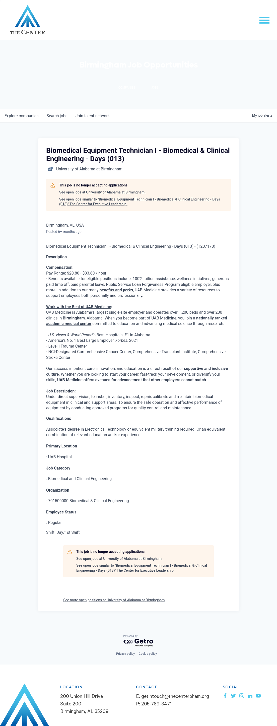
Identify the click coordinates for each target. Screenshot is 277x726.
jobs (56, 115)
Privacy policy (125, 653)
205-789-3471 (156, 704)
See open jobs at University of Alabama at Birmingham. (102, 192)
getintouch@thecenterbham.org (175, 697)
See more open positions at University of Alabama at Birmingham (114, 600)
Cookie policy (148, 653)
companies (21, 115)
